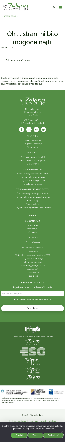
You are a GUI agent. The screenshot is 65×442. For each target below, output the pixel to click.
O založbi (32, 232)
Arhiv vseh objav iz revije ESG (32, 160)
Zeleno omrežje (32, 169)
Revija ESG (32, 152)
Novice (32, 215)
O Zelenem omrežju (33, 184)
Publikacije (33, 225)
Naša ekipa (33, 276)
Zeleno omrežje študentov (32, 189)
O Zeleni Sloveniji (32, 247)
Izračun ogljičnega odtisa (33, 265)
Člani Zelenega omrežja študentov (33, 193)
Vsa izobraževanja (32, 140)
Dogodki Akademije (33, 144)
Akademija (33, 136)
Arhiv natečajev (33, 242)
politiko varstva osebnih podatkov (39, 299)
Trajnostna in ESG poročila (33, 180)
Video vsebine (32, 204)
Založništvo (32, 221)
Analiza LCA (32, 269)
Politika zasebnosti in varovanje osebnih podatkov (32, 421)
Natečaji (33, 237)
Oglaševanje (33, 164)
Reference (33, 251)
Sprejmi (19, 435)
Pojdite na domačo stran (18, 60)
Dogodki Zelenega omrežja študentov (33, 207)
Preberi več (53, 435)
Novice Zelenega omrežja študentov (33, 197)
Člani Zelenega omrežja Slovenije (32, 173)
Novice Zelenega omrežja (33, 177)
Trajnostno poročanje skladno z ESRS (32, 255)
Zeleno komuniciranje (33, 262)
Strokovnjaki (33, 147)
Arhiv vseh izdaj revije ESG (33, 157)
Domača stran (9, 16)
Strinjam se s (34, 299)
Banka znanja (33, 200)
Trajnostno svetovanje (33, 258)
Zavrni (35, 435)
